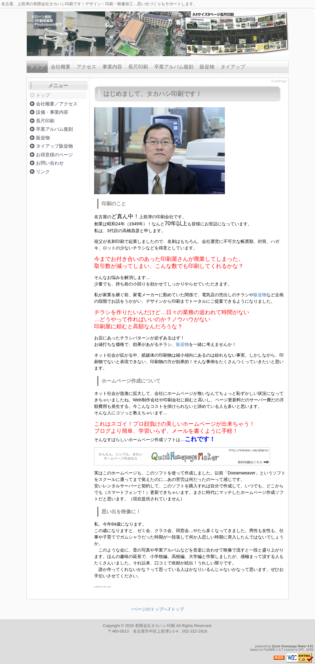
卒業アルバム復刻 (173, 66)
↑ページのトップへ (149, 609)
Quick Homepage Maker (289, 646)
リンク (43, 171)
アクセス (86, 66)
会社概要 (60, 66)
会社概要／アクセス (57, 103)
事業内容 (112, 66)
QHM (309, 649)
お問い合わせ (50, 163)
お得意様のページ (54, 154)
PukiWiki (269, 649)
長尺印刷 (138, 66)
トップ (37, 66)
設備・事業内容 (52, 112)
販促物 (207, 66)
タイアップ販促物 (54, 146)
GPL (301, 649)
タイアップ (233, 66)
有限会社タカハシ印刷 (155, 625)
